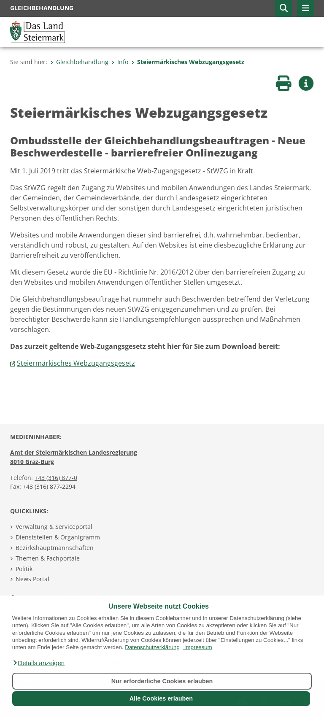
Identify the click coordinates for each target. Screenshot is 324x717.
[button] (38, 663)
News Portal (32, 579)
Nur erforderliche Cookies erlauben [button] (162, 681)
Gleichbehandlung (79, 62)
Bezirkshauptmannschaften (55, 548)
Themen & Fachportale (48, 558)
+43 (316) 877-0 (56, 478)
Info (119, 62)
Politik (24, 569)
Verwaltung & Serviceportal (54, 527)
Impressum (198, 647)
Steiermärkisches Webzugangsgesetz (187, 62)
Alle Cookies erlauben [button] (161, 698)
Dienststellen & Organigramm (58, 537)
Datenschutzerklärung (152, 647)
